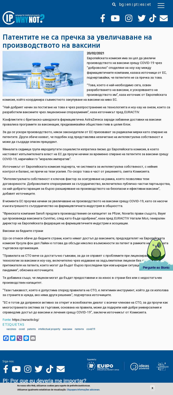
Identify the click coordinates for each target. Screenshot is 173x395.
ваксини (67, 329)
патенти (79, 329)
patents (31, 329)
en (129, 4)
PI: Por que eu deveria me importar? (44, 381)
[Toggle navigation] (161, 6)
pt (136, 4)
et (149, 4)
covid (22, 329)
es (142, 4)
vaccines (11, 329)
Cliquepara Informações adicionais (83, 390)
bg (121, 4)
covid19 (90, 329)
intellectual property (49, 329)
